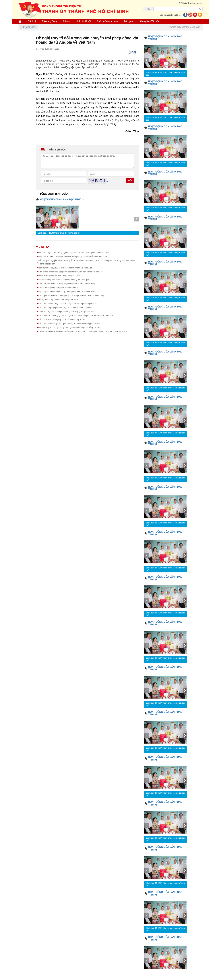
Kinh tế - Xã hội (83, 21)
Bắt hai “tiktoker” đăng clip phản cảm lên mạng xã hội (61, 319)
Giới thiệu (183, 3)
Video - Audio (196, 3)
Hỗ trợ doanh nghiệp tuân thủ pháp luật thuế (58, 299)
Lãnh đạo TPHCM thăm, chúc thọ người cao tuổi (59, 233)
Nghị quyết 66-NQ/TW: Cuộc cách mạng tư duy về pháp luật (65, 268)
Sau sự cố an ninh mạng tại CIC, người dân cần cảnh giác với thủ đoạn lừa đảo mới (75, 315)
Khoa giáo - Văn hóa (149, 21)
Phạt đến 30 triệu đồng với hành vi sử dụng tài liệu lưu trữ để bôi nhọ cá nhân (72, 256)
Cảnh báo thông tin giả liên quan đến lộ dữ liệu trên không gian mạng (69, 323)
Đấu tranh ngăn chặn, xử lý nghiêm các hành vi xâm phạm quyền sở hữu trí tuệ (73, 252)
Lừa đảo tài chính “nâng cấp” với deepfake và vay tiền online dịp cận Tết (70, 272)
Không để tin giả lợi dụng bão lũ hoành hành (58, 288)
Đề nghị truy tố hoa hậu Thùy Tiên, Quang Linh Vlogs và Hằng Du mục (69, 327)
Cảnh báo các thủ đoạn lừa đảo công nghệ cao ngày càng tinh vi (66, 303)
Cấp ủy (66, 21)
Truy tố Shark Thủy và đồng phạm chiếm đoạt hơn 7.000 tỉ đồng (66, 284)
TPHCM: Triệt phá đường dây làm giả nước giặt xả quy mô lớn (66, 311)
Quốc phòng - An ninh (107, 21)
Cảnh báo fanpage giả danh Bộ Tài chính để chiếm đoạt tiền (64, 307)
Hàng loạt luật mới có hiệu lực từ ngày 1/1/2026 (59, 276)
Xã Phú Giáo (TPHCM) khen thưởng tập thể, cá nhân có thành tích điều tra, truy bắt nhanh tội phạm (82, 331)
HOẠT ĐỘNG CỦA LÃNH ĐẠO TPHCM (61, 199)
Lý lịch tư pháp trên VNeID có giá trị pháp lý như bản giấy (63, 280)
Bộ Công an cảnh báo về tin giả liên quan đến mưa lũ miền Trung (67, 292)
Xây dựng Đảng (49, 21)
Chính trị (32, 21)
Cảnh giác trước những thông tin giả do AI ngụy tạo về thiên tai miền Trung (71, 295)
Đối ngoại (128, 21)
